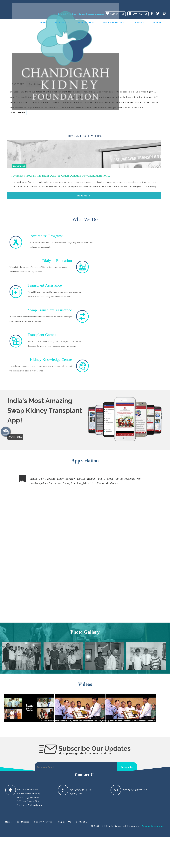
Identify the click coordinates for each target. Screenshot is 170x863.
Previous (25, 418)
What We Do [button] (86, 24)
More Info (15, 365)
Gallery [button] (138, 24)
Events (157, 24)
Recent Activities (44, 638)
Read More (18, 112)
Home (43, 24)
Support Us (65, 638)
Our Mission (23, 638)
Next (144, 418)
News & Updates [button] (113, 24)
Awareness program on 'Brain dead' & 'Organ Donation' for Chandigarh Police (61, 175)
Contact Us (138, 13)
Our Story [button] (62, 24)
